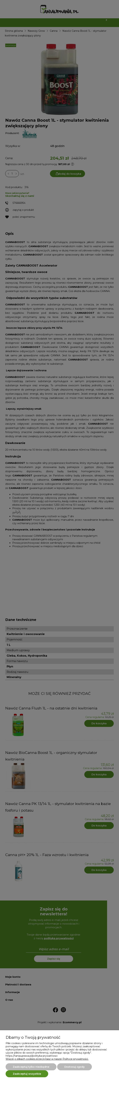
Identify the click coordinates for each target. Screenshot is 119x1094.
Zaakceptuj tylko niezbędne (31, 1066)
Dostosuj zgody (74, 1066)
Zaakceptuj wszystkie (27, 1073)
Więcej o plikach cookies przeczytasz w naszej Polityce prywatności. (47, 1059)
